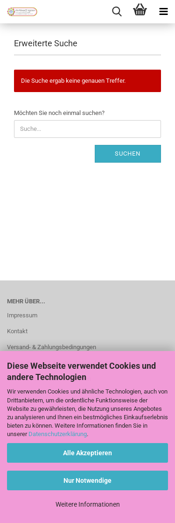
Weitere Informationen (88, 504)
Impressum (22, 315)
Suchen (127, 153)
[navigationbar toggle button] (163, 11)
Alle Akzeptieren (87, 453)
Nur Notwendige (87, 480)
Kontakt (17, 331)
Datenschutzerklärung (57, 433)
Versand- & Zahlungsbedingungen (51, 347)
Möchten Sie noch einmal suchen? (59, 112)
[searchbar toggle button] (116, 11)
